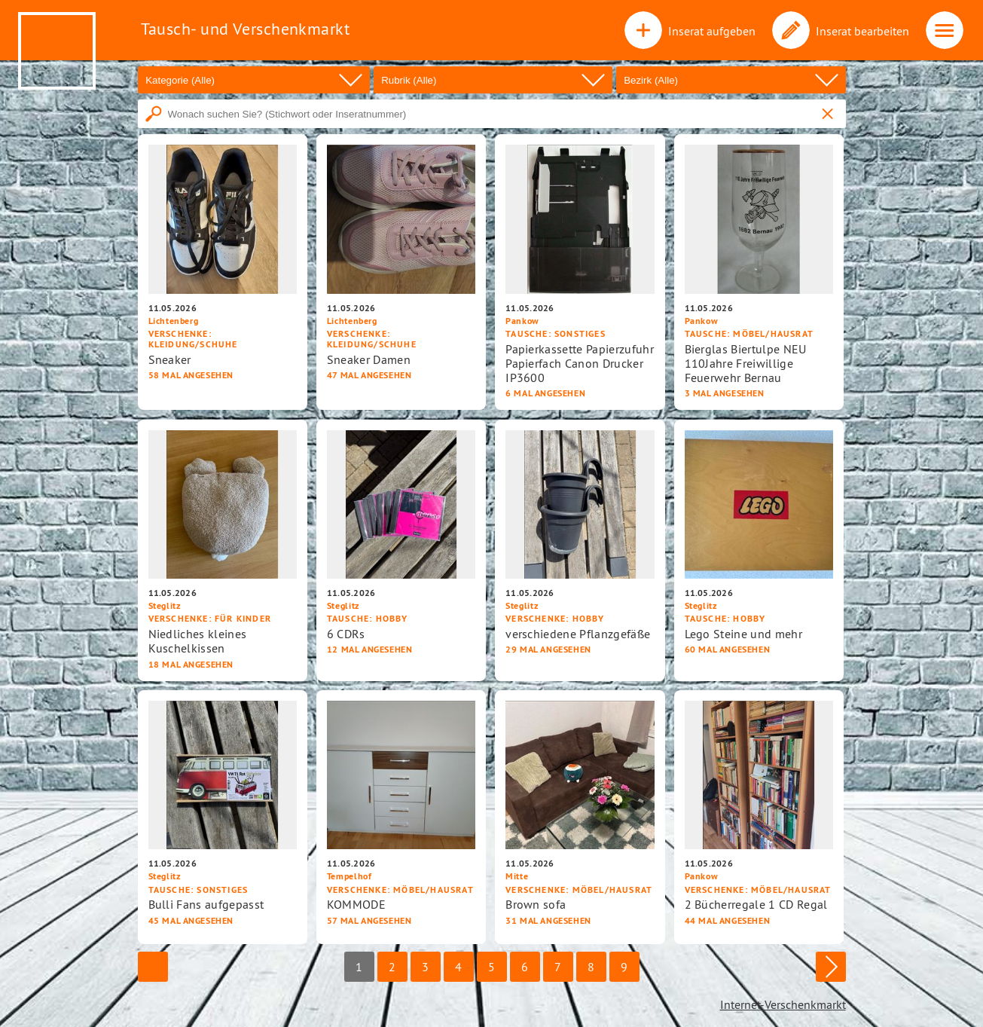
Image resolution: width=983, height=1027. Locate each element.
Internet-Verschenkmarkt (783, 1004)
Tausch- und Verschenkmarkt (245, 28)
